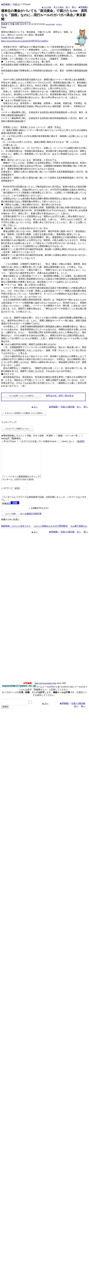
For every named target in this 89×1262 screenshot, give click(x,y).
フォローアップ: (9, 422)
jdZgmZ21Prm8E (50, 24)
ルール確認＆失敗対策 (31, 520)
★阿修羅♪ (6, 4)
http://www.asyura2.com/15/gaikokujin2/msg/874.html (15, 22)
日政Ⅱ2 (16, 4)
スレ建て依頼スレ (78, 532)
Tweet (3, 27)
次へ (68, 7)
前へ (74, 7)
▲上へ (34, 407)
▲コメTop (46, 7)
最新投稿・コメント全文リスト (16, 532)
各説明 (80, 441)
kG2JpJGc (59, 24)
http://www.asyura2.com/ (45, 689)
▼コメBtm (58, 7)
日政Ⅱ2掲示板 (68, 407)
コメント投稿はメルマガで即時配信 (51, 532)
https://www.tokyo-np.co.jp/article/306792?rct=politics (24, 41)
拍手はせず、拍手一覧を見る (60, 395)
